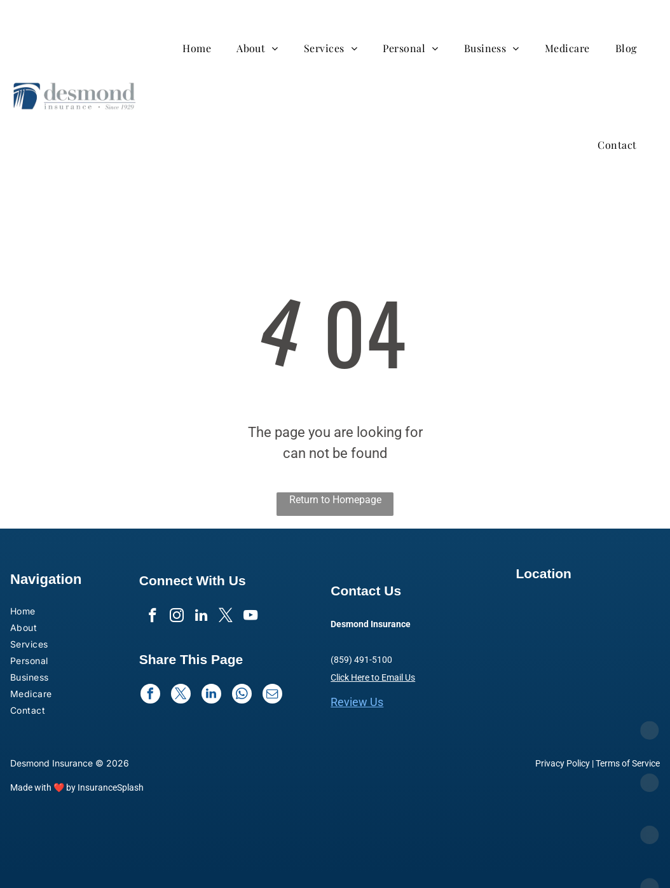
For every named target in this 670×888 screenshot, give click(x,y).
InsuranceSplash (111, 787)
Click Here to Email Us (373, 677)
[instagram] (176, 617)
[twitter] (226, 617)
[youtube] (252, 617)
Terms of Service (628, 763)
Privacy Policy (562, 763)
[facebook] (150, 617)
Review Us (357, 702)
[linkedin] (201, 617)
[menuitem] (203, 48)
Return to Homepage (335, 500)
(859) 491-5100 (361, 660)
